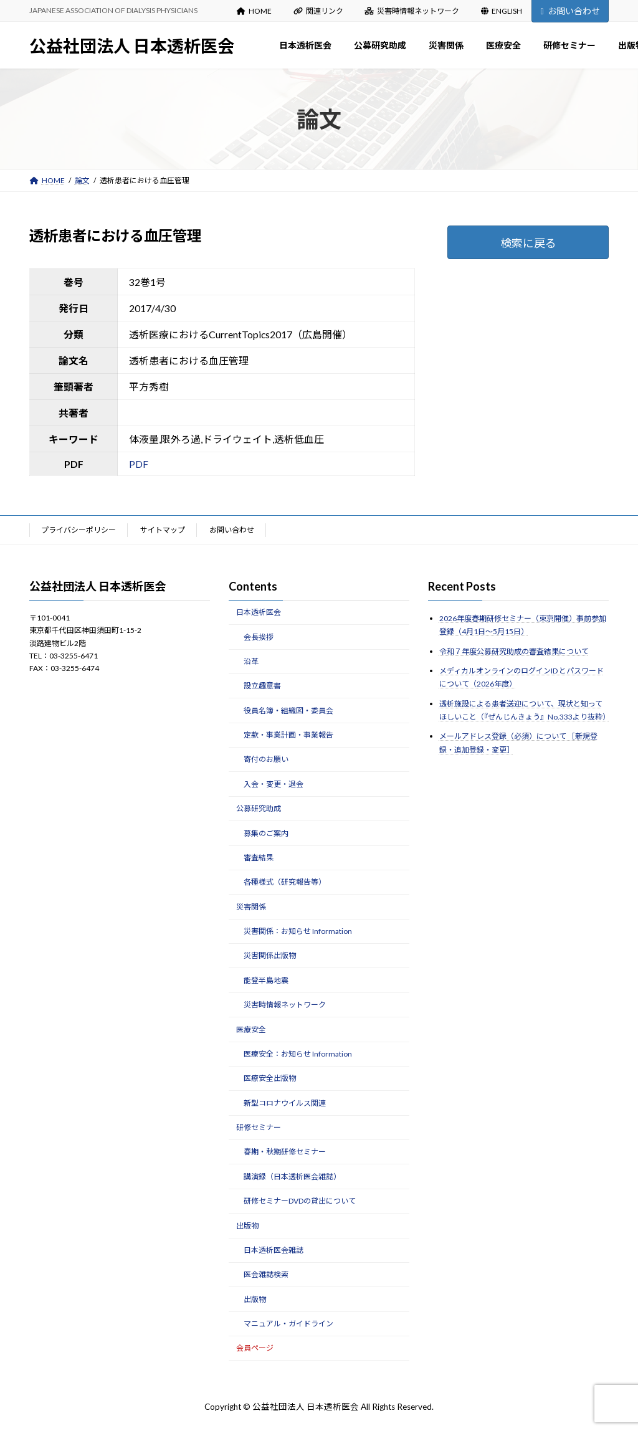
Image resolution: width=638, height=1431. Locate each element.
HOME (254, 11)
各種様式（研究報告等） (285, 882)
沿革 (251, 661)
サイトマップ (162, 530)
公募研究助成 (258, 808)
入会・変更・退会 (273, 784)
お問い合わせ (569, 11)
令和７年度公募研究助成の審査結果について (514, 650)
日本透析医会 (258, 612)
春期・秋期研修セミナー (285, 1151)
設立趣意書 (262, 685)
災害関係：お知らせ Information (298, 931)
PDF (138, 464)
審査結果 (259, 857)
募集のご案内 (266, 832)
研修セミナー (258, 1127)
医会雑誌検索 (266, 1274)
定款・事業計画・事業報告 (288, 734)
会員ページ (255, 1348)
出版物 (247, 1225)
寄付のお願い (266, 759)
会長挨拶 (259, 636)
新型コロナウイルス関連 (285, 1102)
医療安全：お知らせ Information (298, 1053)
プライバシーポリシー (78, 530)
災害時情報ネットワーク (411, 11)
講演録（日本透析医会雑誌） (292, 1176)
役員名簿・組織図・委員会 (288, 710)
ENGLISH (501, 11)
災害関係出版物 (270, 955)
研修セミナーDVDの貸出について (300, 1200)
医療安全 (251, 1029)
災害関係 (251, 906)
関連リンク (318, 11)
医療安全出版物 (270, 1078)
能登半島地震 (266, 980)
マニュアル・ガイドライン (288, 1323)
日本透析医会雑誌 (273, 1250)
